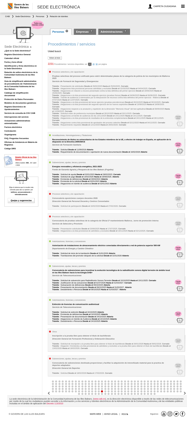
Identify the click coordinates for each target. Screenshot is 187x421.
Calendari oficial (11, 58)
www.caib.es (99, 399)
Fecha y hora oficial (13, 62)
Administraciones (112, 31)
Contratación (10, 131)
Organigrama (10, 134)
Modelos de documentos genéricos (20, 103)
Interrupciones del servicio (16, 117)
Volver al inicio (54, 58)
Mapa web (95, 414)
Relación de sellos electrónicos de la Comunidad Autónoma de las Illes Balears (21, 75)
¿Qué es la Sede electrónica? (17, 51)
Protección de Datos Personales (18, 99)
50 (97, 64)
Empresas (82, 31)
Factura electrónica (13, 127)
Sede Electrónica (16, 46)
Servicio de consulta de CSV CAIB (19, 113)
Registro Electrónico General (17, 54)
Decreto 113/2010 (54, 403)
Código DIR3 (10, 148)
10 (89, 64)
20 (94, 64)
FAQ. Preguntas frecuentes (16, 138)
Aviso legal (111, 414)
